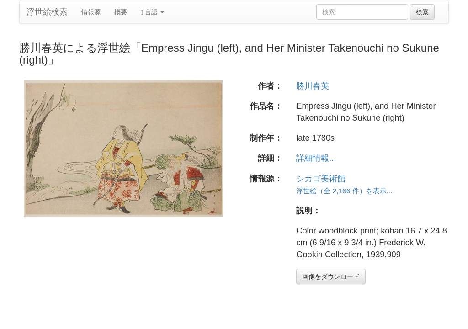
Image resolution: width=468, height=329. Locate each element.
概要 (120, 12)
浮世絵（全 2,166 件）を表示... (344, 191)
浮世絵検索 (47, 11)
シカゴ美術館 (321, 178)
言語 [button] (152, 12)
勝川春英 (312, 85)
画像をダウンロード (331, 276)
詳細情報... (316, 158)
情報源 (91, 12)
